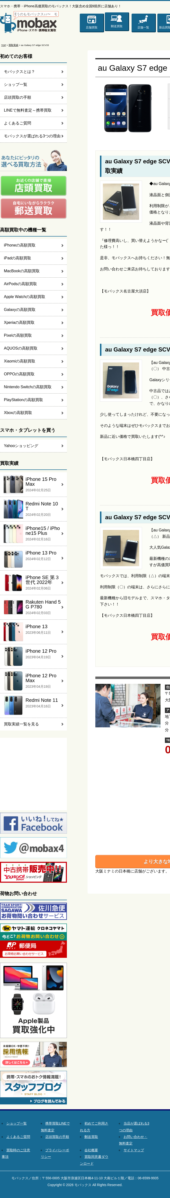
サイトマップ (134, 1150)
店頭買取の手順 (17, 97)
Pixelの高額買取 (18, 335)
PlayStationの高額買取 (23, 400)
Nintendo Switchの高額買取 (28, 387)
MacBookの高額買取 (22, 271)
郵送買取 (117, 25)
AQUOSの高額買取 (20, 348)
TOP (3, 45)
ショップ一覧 (15, 84)
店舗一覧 (143, 27)
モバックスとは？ (19, 72)
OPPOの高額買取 (19, 374)
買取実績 (13, 45)
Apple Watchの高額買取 (24, 297)
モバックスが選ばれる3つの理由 (32, 136)
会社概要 (91, 1150)
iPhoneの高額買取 (20, 245)
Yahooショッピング (21, 446)
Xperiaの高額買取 (19, 322)
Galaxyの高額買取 (20, 310)
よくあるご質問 (17, 123)
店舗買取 (92, 27)
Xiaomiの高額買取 (19, 361)
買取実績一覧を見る (21, 724)
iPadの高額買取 (17, 258)
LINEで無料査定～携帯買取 (28, 110)
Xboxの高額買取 (18, 413)
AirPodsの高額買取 (20, 284)
